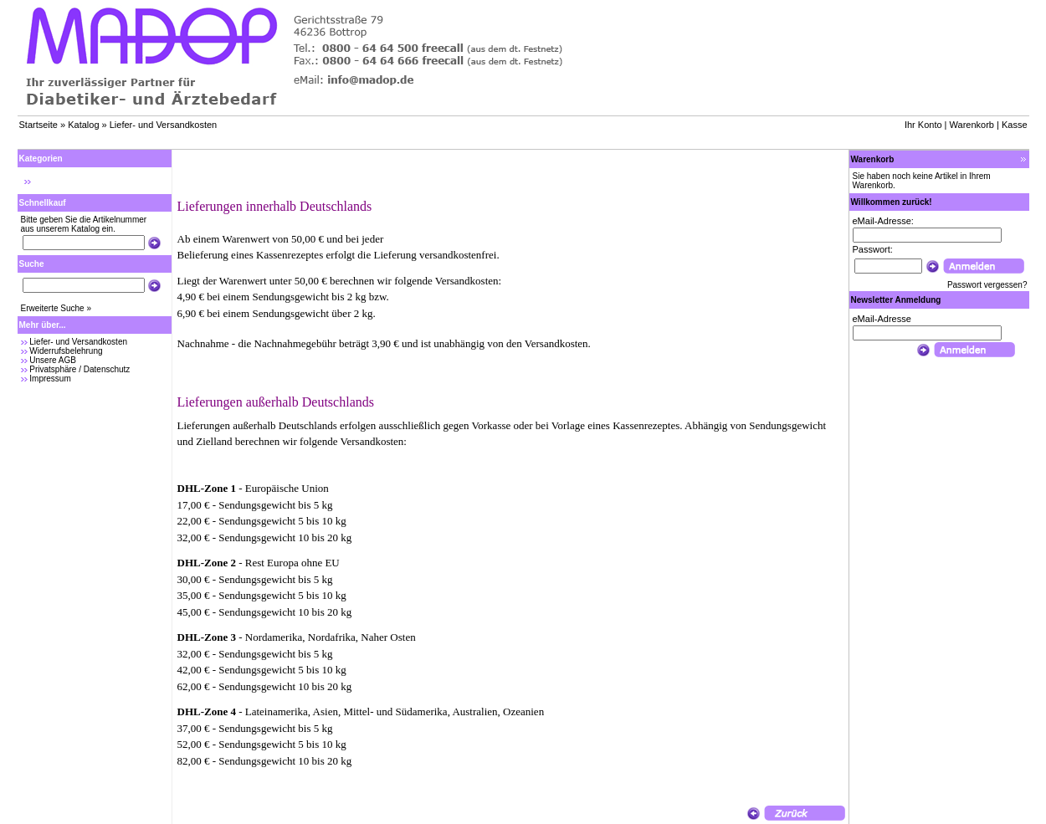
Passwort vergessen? (987, 284)
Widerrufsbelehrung (65, 351)
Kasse (1015, 125)
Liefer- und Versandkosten (163, 125)
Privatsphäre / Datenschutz (79, 369)
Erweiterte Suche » (56, 308)
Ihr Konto (923, 125)
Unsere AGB (52, 360)
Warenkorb (972, 125)
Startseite (38, 125)
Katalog (83, 125)
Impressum (49, 378)
